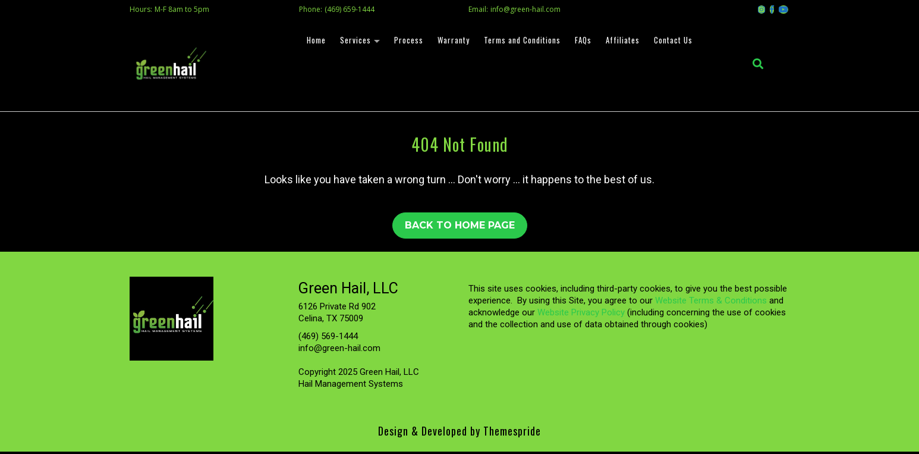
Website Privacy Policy (581, 314)
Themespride (510, 433)
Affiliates (621, 41)
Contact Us (671, 41)
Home (314, 41)
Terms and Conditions (520, 41)
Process (406, 41)
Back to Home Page (460, 227)
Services (353, 41)
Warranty (452, 41)
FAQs (581, 41)
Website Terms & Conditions (711, 303)
